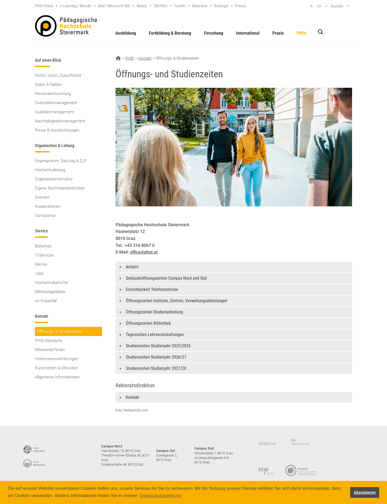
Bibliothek (199, 5)
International (248, 33)
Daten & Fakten (48, 84)
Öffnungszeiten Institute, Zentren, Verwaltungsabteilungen (176, 300)
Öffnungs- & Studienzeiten (60, 331)
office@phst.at (143, 252)
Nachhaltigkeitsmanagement (60, 121)
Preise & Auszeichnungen (57, 130)
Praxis (278, 33)
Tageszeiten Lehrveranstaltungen (155, 334)
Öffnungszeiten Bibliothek (148, 323)
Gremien (42, 197)
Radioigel (221, 5)
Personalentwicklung (53, 93)
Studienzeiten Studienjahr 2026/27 (156, 357)
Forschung (213, 33)
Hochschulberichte (51, 282)
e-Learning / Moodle (75, 5)
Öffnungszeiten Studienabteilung (154, 312)
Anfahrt (132, 266)
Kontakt (337, 6)
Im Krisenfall (46, 300)
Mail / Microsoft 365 (114, 5)
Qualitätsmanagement (54, 111)
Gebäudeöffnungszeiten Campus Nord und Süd (166, 278)
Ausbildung (125, 33)
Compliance (45, 215)
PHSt (301, 33)
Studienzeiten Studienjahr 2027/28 (156, 368)
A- (312, 6)
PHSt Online (44, 5)
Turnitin (179, 5)
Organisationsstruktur (54, 179)
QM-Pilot (160, 5)
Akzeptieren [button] (365, 492)
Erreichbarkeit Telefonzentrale (152, 289)
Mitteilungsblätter (50, 291)
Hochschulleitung (50, 169)
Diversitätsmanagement (56, 102)
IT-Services (44, 255)
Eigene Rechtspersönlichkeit (60, 188)
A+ (319, 6)
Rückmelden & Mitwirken (56, 368)
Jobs (39, 273)
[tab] (234, 267)
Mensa (41, 264)
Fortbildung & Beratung (170, 33)
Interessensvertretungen (56, 358)
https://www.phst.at (66, 26)
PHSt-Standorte (48, 340)
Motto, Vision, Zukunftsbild (58, 75)
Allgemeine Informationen (57, 377)
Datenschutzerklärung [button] (160, 495)
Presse (240, 5)
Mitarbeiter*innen (50, 349)
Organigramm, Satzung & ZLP (61, 160)
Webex (142, 5)
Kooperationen (47, 206)
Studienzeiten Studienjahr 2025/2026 (158, 345)
